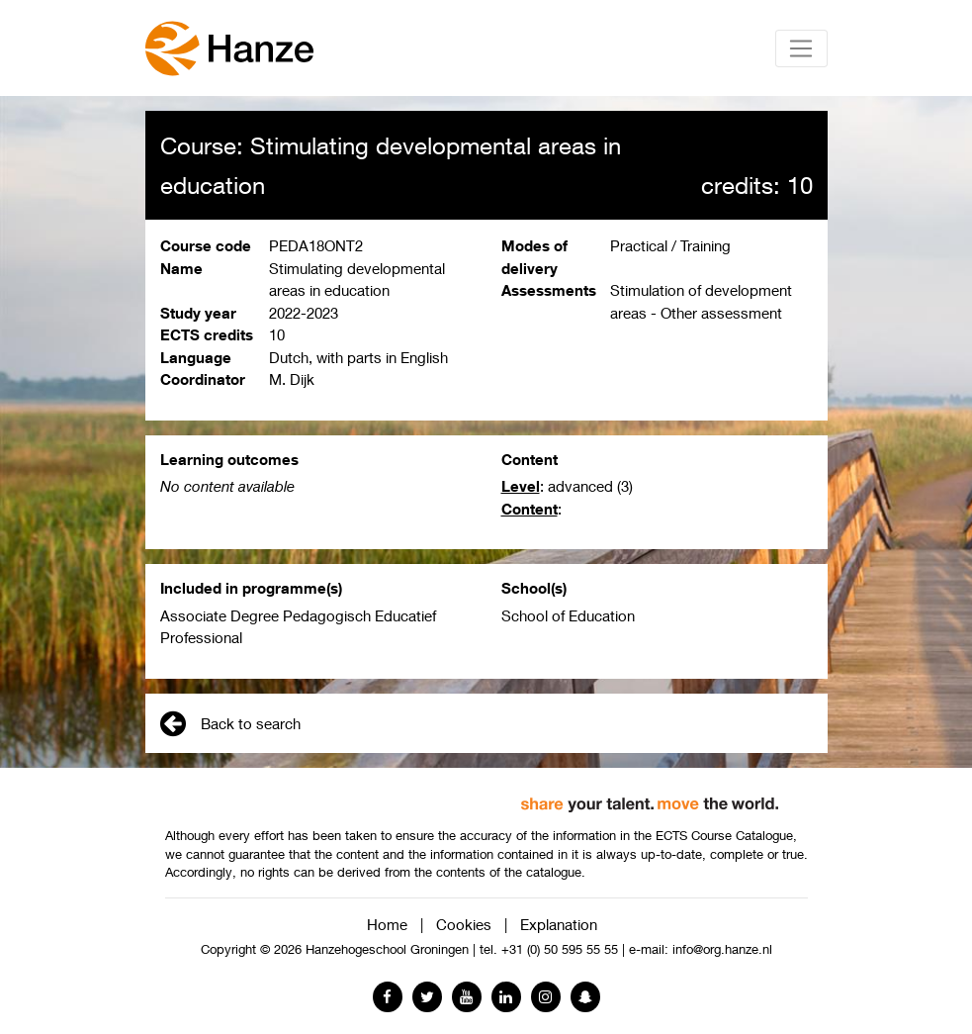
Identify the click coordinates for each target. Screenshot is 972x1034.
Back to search (230, 723)
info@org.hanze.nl (722, 949)
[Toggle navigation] (801, 48)
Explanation (558, 924)
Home (387, 924)
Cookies (463, 924)
